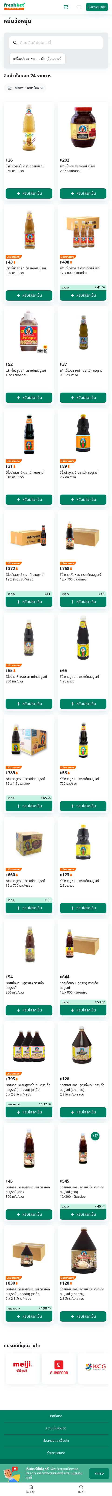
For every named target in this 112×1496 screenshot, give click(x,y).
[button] (25, 88)
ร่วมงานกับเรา (56, 1453)
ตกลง (99, 1473)
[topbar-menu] (79, 7)
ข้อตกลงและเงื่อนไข (56, 1440)
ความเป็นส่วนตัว (56, 1428)
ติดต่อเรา (56, 1416)
